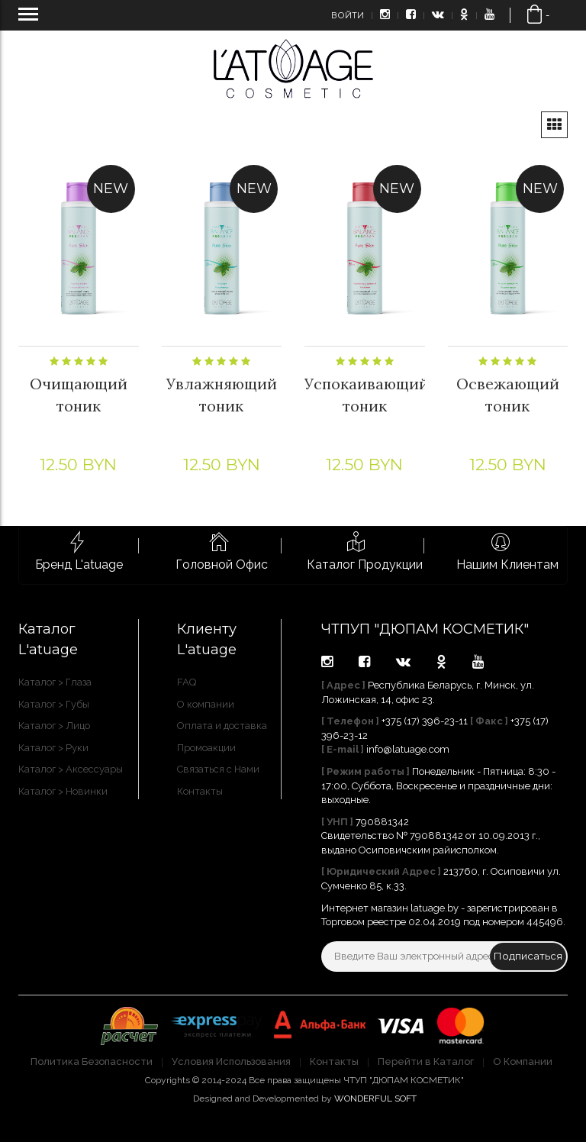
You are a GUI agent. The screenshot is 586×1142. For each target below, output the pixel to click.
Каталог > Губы (53, 704)
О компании (205, 704)
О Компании (522, 1061)
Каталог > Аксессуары (70, 769)
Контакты (200, 791)
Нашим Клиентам (507, 564)
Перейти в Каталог (426, 1061)
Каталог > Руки (53, 747)
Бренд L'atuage (79, 564)
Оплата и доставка (222, 725)
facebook (364, 662)
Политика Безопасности (92, 1061)
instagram (327, 662)
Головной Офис (221, 564)
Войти (347, 15)
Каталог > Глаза (55, 682)
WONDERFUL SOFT (375, 1098)
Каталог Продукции (365, 564)
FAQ (186, 682)
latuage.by (435, 908)
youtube (478, 662)
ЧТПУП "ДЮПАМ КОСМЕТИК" (425, 629)
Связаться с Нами (218, 769)
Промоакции (206, 747)
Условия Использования (231, 1061)
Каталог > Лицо (54, 725)
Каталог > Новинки (63, 791)
